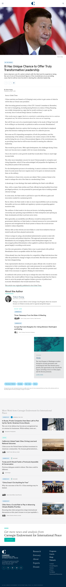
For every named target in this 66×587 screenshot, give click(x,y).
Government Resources (56, 574)
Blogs (51, 557)
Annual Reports (54, 566)
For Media (52, 572)
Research (37, 551)
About (35, 559)
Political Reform (10, 384)
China (35, 384)
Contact (52, 564)
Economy (20, 384)
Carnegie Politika (18, 417)
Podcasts (53, 560)
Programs (53, 551)
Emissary (15, 458)
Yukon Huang (9, 89)
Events (52, 554)
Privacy (51, 570)
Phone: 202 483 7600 (7, 564)
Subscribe (10, 539)
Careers (52, 568)
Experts (36, 563)
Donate (36, 566)
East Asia (28, 384)
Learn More (39, 374)
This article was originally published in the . (23, 285)
